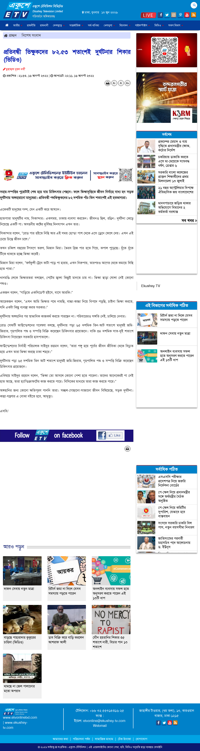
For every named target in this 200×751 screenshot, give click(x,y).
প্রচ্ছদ (10, 35)
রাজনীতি (31, 25)
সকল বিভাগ (175, 25)
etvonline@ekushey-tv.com (104, 720)
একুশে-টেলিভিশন (77, 747)
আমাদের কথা (61, 739)
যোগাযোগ (141, 739)
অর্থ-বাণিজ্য (93, 25)
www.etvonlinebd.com (20, 717)
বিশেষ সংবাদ (31, 35)
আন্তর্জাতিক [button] (76, 25)
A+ (127, 83)
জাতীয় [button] (17, 25)
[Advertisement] (66, 502)
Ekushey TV (150, 286)
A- (114, 83)
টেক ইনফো (125, 739)
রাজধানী (44, 25)
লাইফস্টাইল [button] (142, 25)
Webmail (100, 725)
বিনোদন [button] (125, 25)
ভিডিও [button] (159, 25)
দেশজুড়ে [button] (59, 25)
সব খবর (189, 220)
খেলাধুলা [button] (109, 25)
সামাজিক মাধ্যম (104, 739)
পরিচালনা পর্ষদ (81, 739)
